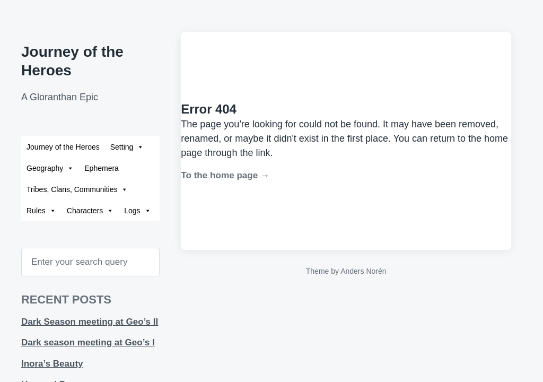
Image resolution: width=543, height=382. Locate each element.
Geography (50, 168)
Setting (127, 147)
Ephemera (101, 168)
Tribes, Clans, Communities (77, 189)
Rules (41, 210)
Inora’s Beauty (52, 364)
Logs (137, 210)
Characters (90, 210)
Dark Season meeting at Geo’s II (89, 322)
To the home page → (225, 175)
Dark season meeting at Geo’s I (88, 342)
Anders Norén (363, 271)
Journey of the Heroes (63, 147)
